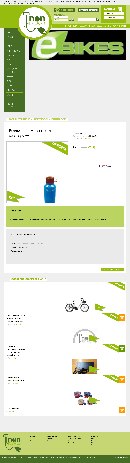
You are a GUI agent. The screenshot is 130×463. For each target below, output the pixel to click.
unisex (9, 76)
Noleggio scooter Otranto (101, 26)
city (8, 60)
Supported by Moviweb (121, 457)
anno (9, 32)
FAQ (92, 438)
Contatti (116, 26)
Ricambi (10, 95)
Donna (10, 86)
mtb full (10, 46)
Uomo (9, 81)
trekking (10, 55)
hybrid (10, 65)
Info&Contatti (96, 441)
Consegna (50, 438)
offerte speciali (88, 10)
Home (67, 26)
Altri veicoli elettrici (12, 70)
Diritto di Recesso (52, 441)
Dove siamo (84, 26)
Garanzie (71, 441)
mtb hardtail (13, 51)
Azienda (75, 26)
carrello (110, 9)
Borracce (58, 119)
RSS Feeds (94, 443)
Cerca (80, 17)
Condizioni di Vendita (75, 438)
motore (10, 37)
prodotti (109, 13)
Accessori (11, 99)
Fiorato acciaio (13, 408)
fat (8, 42)
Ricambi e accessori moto (14, 105)
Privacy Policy (72, 443)
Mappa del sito (95, 445)
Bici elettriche (19, 119)
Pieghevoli (11, 90)
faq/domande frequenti (112, 269)
